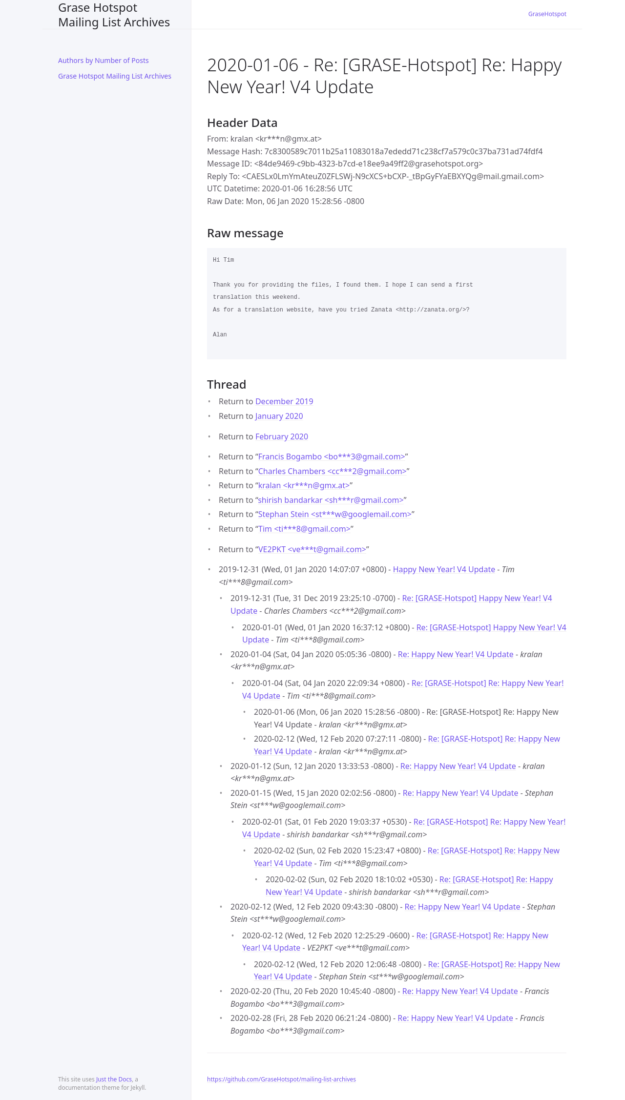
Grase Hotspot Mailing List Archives (114, 14)
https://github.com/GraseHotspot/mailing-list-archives (281, 1079)
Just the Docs (114, 1079)
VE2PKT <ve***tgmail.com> (312, 549)
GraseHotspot (547, 14)
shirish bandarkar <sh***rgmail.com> (331, 500)
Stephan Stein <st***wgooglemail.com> (335, 514)
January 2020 (279, 416)
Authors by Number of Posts (103, 60)
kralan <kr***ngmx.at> (304, 485)
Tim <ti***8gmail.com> (304, 528)
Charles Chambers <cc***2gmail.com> (332, 471)
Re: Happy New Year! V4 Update (456, 654)
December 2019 (284, 401)
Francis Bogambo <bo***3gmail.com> (331, 456)
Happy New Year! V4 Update (444, 569)
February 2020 (281, 436)
